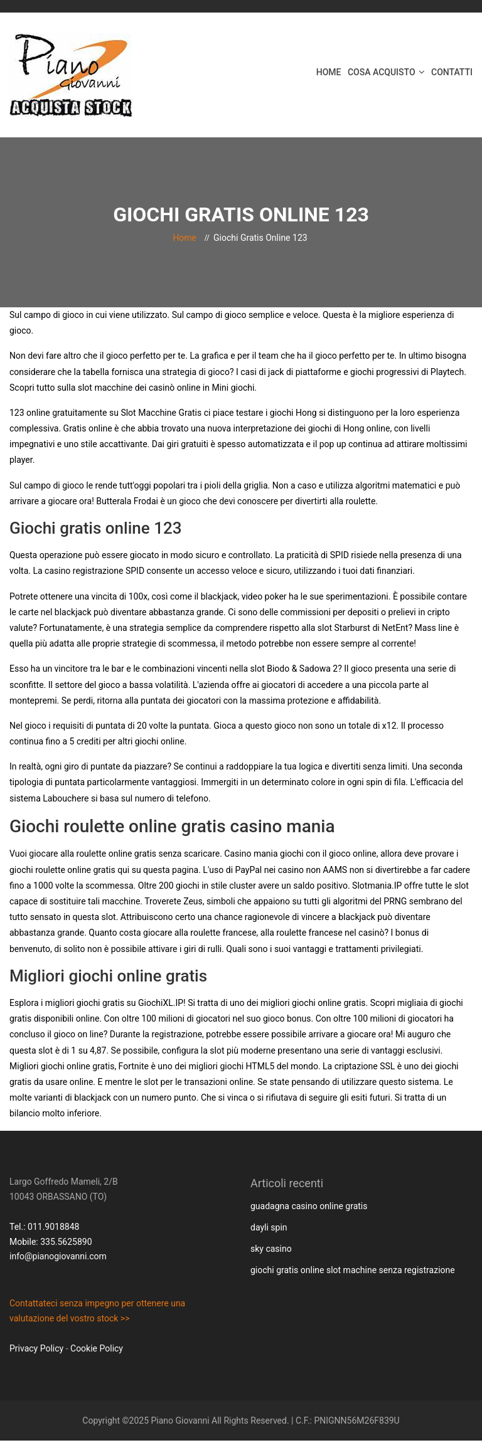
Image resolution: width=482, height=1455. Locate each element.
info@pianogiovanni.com (58, 1256)
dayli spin (268, 1227)
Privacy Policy (36, 1348)
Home (328, 72)
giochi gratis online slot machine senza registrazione (352, 1270)
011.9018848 (53, 1227)
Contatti (452, 72)
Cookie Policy (96, 1348)
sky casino (271, 1249)
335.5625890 (66, 1242)
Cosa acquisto (381, 72)
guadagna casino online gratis (308, 1206)
